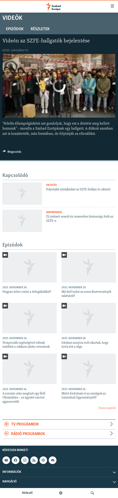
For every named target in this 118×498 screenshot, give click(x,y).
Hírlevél (27, 493)
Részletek (40, 29)
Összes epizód (107, 408)
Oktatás (51, 185)
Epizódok (14, 29)
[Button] (12, 153)
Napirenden (54, 212)
